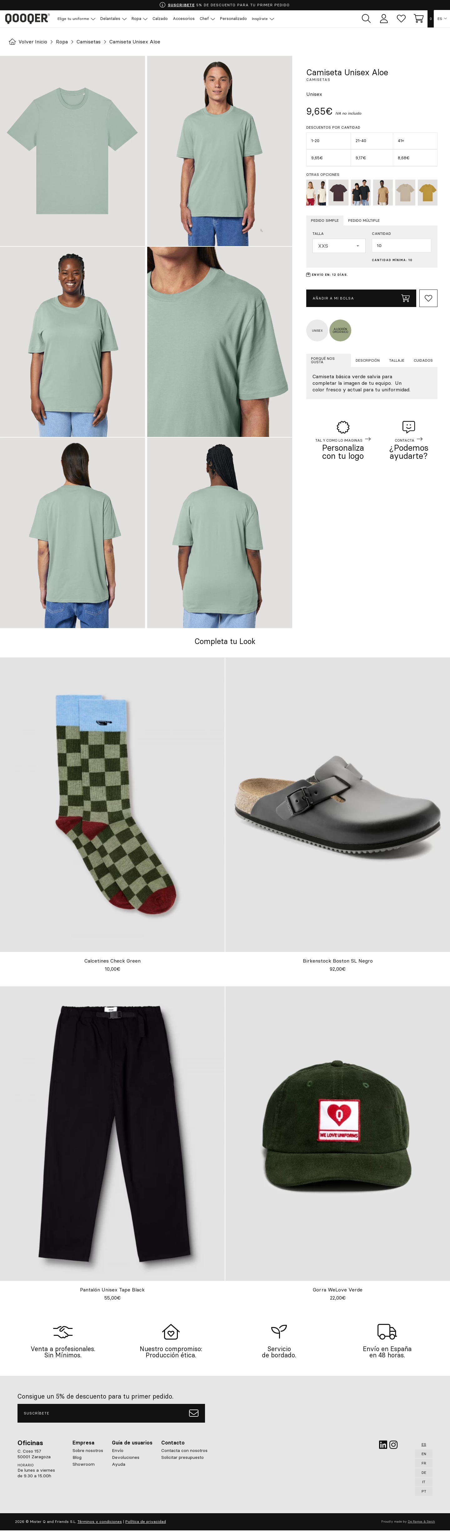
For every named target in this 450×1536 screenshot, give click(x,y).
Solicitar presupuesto (182, 1463)
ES (440, 19)
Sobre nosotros (87, 1456)
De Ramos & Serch (421, 1527)
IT (423, 1487)
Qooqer (28, 19)
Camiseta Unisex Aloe (136, 41)
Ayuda (118, 1470)
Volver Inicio (28, 41)
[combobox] (339, 246)
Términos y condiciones (100, 1527)
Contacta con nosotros (184, 1456)
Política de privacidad (145, 1527)
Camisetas (90, 41)
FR (424, 1468)
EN (424, 1459)
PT (424, 1496)
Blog (77, 1463)
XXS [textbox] (323, 246)
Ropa (63, 41)
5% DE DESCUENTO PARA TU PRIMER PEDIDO (224, 5)
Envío (117, 1456)
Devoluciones (125, 1463)
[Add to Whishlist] (428, 298)
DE (424, 1478)
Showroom (83, 1470)
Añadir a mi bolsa (361, 298)
